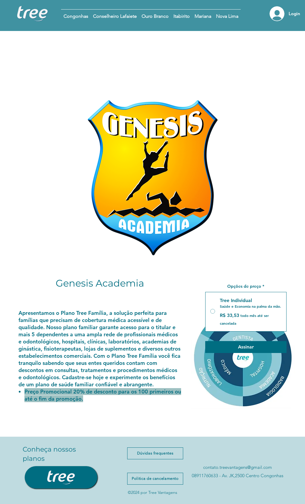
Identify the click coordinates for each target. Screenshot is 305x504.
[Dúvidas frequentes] (155, 453)
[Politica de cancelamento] (155, 479)
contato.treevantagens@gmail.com (237, 467)
